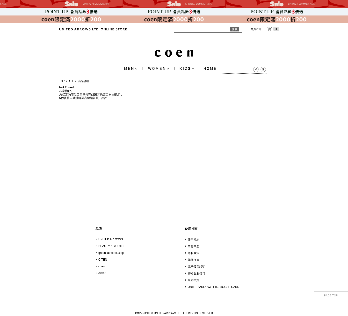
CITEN (102, 259)
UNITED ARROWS (110, 239)
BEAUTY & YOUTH (110, 246)
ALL (71, 81)
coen (101, 266)
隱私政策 (193, 253)
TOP (62, 81)
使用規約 (193, 239)
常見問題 (193, 246)
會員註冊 (256, 29)
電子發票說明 (196, 266)
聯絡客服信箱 (196, 273)
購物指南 (193, 260)
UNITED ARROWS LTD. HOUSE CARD (213, 287)
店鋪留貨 (193, 280)
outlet (101, 273)
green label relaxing (111, 253)
